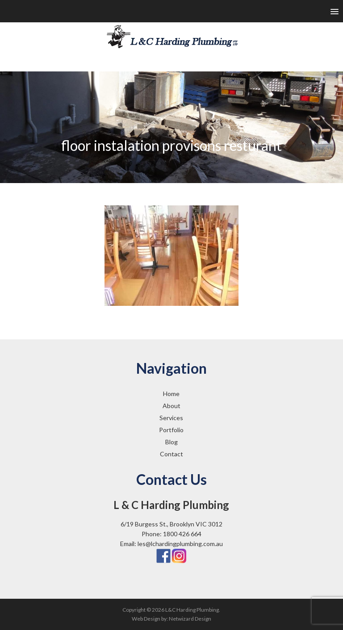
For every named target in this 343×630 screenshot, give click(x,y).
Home (171, 393)
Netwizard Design (190, 618)
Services (171, 417)
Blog (171, 442)
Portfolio (171, 430)
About (171, 405)
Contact (171, 454)
